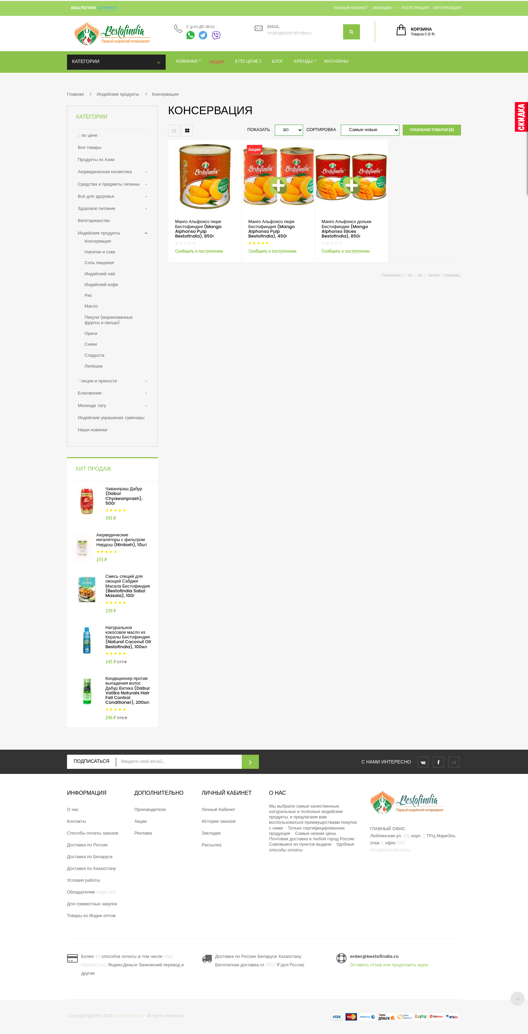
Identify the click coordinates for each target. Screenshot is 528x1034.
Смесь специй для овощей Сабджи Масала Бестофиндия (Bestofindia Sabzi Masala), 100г (127, 586)
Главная (75, 94)
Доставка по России (87, 845)
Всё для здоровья (96, 196)
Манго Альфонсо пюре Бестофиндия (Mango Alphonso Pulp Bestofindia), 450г (272, 228)
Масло (91, 306)
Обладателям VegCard (91, 892)
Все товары (89, 147)
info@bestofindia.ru (390, 850)
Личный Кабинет (218, 809)
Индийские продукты (118, 94)
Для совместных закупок (92, 904)
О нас (73, 809)
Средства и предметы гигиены (109, 184)
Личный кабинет (350, 7)
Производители (150, 809)
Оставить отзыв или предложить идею (389, 965)
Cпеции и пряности (97, 381)
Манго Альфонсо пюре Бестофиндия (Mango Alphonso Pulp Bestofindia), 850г (198, 228)
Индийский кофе (101, 284)
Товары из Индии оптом (91, 915)
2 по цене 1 (89, 135)
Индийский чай (100, 274)
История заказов (218, 821)
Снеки (91, 344)
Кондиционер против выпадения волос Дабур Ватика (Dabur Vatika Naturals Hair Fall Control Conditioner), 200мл (127, 690)
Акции (140, 821)
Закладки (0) (384, 7)
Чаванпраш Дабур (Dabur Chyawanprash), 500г (123, 495)
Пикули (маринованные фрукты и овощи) (109, 320)
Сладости (94, 355)
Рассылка (212, 845)
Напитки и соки (100, 252)
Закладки (211, 833)
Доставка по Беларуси (89, 856)
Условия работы (83, 880)
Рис (88, 295)
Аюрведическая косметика (105, 171)
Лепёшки (93, 366)
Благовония (89, 393)
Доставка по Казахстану (91, 868)
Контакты (76, 821)
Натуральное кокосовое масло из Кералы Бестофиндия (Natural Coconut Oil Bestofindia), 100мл (128, 637)
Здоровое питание (96, 208)
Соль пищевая (99, 262)
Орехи (91, 333)
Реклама (143, 833)
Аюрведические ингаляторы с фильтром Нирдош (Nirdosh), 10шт (121, 540)
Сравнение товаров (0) (432, 129)
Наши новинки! (93, 430)
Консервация (165, 94)
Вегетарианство (94, 220)
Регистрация (415, 7)
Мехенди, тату (92, 405)
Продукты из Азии (96, 159)
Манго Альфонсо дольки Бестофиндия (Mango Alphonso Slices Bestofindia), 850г (346, 228)
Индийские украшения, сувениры (111, 417)
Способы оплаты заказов (92, 833)
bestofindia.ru (128, 1015)
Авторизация (447, 7)
